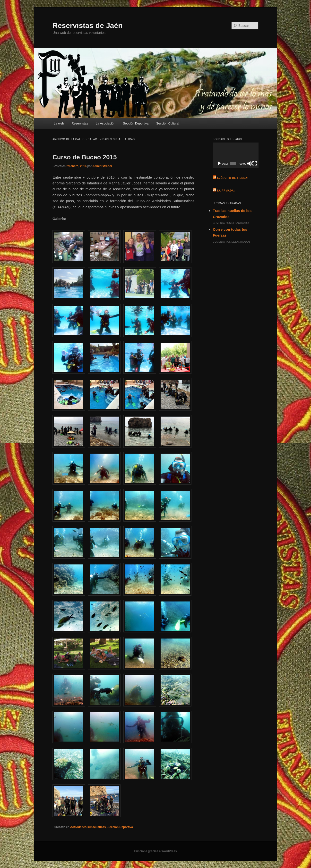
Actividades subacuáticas (88, 827)
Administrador (102, 166)
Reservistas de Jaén (87, 25)
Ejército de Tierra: (233, 178)
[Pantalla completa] (254, 163)
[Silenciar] (249, 163)
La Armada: (226, 190)
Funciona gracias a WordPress (155, 851)
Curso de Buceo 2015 (84, 157)
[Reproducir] (219, 163)
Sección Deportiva (136, 123)
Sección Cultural (167, 123)
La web (59, 123)
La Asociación (105, 123)
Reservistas (80, 123)
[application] (236, 155)
